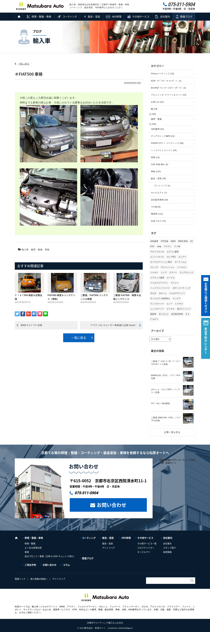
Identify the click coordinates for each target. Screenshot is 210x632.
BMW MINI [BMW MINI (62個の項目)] (183, 241)
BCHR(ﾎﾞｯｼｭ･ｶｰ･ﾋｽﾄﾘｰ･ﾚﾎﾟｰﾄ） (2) (168, 88)
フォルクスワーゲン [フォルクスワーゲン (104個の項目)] (159, 283)
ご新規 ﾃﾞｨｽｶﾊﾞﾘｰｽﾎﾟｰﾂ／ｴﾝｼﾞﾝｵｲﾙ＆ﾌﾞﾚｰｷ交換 (166, 362)
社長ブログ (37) (158, 221)
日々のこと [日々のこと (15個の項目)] (164, 314)
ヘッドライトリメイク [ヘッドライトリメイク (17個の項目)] (160, 288)
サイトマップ (58, 578)
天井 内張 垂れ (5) (159, 164)
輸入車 (25, 249)
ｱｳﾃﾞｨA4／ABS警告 (160, 403)
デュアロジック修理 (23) (163, 136)
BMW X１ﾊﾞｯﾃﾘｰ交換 (31, 325)
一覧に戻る (23, 64)
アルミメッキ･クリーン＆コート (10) (168, 95)
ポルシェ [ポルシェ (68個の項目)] (163, 293)
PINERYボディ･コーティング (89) (167, 143)
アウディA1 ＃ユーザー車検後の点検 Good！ (113, 325)
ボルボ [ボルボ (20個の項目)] (153, 293)
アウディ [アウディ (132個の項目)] (168, 246)
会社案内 (165, 16)
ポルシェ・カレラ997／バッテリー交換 (165, 391)
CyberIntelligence (125, 628)
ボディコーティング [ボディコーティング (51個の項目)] (181, 288)
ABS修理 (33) (157, 129)
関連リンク (20, 578)
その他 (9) (156, 207)
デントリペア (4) (162, 185)
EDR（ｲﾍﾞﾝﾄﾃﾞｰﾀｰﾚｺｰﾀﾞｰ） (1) (166, 81)
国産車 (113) (157, 214)
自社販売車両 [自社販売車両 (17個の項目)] (177, 314)
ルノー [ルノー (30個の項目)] (170, 304)
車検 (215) (156, 171)
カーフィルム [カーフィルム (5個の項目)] (180, 262)
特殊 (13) (155, 157)
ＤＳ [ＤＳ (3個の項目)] (187, 314)
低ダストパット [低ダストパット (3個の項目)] (184, 309)
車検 (47, 249)
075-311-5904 (86, 493)
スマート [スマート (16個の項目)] (173, 272)
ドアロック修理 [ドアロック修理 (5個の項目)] (157, 278)
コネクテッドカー (145, 547)
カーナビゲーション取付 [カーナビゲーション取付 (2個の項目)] (161, 262)
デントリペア (108, 547)
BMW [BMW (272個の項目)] (173, 241)
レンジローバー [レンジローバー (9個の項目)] (157, 309)
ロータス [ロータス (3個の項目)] (171, 309)
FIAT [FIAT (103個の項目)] (152, 246)
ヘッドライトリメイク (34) (164, 150)
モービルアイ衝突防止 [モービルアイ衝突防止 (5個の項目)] (160, 298)
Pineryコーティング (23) (162, 73)
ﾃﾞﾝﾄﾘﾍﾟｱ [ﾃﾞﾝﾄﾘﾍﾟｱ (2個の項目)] (154, 319)
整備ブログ (186, 16)
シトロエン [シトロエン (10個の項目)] (182, 267)
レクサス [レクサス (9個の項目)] (179, 304)
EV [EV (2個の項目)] (191, 241)
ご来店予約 (30, 564)
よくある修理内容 (33, 547)
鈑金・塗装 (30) (158, 178)
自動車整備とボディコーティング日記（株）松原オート (177, 461)
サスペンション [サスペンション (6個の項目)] (168, 267)
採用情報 (167, 551)
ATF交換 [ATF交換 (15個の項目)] (164, 241)
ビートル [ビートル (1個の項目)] (171, 278)
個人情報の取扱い (38, 578)
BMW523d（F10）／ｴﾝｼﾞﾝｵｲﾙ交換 (165, 376)
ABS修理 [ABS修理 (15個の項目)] (154, 241)
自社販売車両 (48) (159, 200)
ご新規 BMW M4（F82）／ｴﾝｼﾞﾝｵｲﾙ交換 (166, 419)
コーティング (70, 16)
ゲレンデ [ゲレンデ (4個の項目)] (154, 267)
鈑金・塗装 (94, 16)
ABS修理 (116, 16)
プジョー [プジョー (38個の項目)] (174, 283)
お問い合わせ (111, 504)
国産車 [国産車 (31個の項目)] (153, 314)
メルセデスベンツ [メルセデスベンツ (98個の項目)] (177, 293)
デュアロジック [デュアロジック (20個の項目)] (186, 272)
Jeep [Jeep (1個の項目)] (159, 246)
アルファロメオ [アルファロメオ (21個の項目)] (157, 252)
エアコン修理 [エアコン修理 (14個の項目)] (172, 252)
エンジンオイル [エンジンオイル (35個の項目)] (157, 257)
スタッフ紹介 (169, 547)
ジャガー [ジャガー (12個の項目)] (154, 272)
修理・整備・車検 (41, 16)
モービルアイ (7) (159, 192)
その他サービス (140, 16)
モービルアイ (143, 551)
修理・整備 (36, 249)
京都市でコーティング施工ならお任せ (105, 623)
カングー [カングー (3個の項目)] (182, 257)
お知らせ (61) (157, 102)
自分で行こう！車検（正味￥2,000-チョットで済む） (50, 556)
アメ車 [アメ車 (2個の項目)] (177, 246)
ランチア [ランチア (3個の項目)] (176, 298)
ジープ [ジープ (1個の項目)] (164, 272)
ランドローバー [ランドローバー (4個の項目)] (157, 304)
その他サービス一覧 (147, 543)
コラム (66, 564)
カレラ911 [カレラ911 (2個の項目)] (171, 257)
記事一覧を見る (172, 432)
